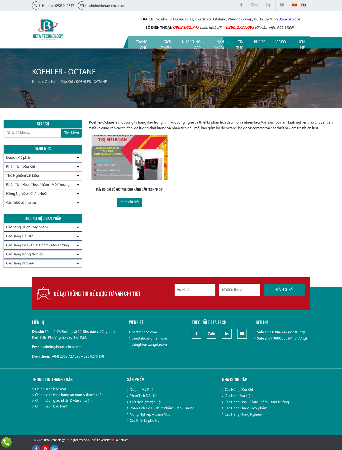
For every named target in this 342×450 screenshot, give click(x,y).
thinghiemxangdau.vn (149, 349)
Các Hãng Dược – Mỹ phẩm (246, 412)
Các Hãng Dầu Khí (59, 82)
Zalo (255, 5)
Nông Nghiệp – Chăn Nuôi (150, 419)
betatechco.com (144, 337)
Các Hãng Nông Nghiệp (24, 256)
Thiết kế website (100, 445)
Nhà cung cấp (172, 42)
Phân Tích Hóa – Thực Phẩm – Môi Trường (162, 412)
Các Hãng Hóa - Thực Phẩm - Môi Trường (37, 247)
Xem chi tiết (118, 201)
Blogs (254, 42)
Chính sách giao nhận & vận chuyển (63, 405)
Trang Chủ (109, 42)
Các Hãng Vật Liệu (20, 265)
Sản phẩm (205, 42)
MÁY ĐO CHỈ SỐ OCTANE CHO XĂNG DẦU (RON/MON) (118, 188)
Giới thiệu (139, 42)
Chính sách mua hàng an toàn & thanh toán (69, 399)
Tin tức (231, 42)
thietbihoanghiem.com (150, 343)
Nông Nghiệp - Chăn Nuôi (26, 194)
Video (276, 42)
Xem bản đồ (265, 19)
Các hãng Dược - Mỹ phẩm (27, 229)
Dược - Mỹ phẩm (19, 158)
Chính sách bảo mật (50, 393)
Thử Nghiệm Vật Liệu (22, 176)
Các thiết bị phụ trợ (21, 203)
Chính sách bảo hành (51, 410)
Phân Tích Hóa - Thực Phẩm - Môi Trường (38, 185)
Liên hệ (298, 42)
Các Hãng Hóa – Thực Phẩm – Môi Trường (257, 406)
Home (37, 82)
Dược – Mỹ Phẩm (143, 394)
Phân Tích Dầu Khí (20, 167)
